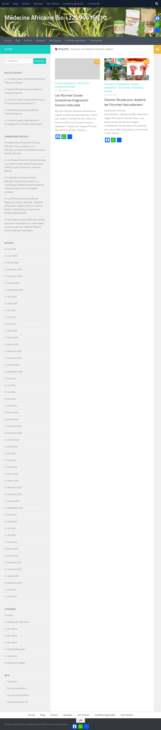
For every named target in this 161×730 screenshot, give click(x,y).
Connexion (12, 681)
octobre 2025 (13, 282)
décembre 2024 (14, 350)
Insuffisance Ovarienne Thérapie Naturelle (26, 159)
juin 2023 (11, 453)
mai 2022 (11, 527)
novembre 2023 (14, 432)
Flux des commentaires (18, 694)
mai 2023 (11, 459)
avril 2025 (11, 323)
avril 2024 (11, 398)
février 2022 (12, 548)
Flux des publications (16, 687)
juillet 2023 (12, 446)
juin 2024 (11, 384)
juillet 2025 (12, 303)
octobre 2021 (13, 575)
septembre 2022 (15, 507)
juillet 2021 (12, 596)
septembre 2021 (15, 582)
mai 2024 (11, 391)
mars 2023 (12, 466)
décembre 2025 (14, 269)
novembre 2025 (14, 275)
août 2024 (11, 378)
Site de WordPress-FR (17, 701)
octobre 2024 (13, 364)
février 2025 (12, 337)
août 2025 (11, 296)
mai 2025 (11, 316)
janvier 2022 (12, 555)
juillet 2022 (12, 521)
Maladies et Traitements (117, 83)
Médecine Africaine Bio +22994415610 (55, 17)
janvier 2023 (12, 480)
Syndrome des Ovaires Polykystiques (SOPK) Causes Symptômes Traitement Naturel (24, 167)
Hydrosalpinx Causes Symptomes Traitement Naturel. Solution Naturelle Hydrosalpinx (24, 226)
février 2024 (12, 412)
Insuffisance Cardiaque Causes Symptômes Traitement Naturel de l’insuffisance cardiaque (24, 188)
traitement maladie (65, 86)
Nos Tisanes (53, 3)
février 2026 (12, 262)
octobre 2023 (13, 439)
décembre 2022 (14, 487)
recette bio (83, 83)
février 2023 (12, 473)
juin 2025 (11, 309)
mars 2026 (12, 255)
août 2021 (11, 589)
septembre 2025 (15, 289)
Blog (15, 3)
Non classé (12, 628)
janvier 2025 (12, 343)
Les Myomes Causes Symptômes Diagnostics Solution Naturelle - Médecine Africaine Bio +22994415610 (23, 202)
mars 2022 (12, 541)
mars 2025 (12, 330)
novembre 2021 (14, 568)
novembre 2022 (14, 493)
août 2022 (11, 514)
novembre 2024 (14, 357)
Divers (10, 614)
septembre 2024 (15, 371)
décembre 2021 (14, 562)
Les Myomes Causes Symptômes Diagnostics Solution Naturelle (71, 100)
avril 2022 (11, 534)
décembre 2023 (14, 425)
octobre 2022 (13, 500)
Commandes (94, 3)
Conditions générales (73, 3)
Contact (26, 3)
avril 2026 (11, 248)
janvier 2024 (12, 418)
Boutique (38, 3)
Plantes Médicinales (65, 83)
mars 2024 (12, 405)
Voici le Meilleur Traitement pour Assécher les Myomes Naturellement (23, 209)
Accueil (5, 3)
